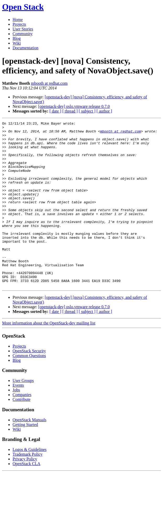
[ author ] (104, 111)
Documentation (25, 48)
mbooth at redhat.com (49, 83)
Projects (19, 24)
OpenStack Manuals (29, 453)
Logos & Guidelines (30, 482)
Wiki (17, 43)
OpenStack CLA (26, 496)
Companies (22, 427)
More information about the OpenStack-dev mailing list (48, 356)
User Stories (23, 29)
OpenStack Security (29, 384)
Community (22, 33)
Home (18, 19)
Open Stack (23, 7)
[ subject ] (87, 111)
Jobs (16, 423)
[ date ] (55, 111)
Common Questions (29, 388)
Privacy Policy (25, 492)
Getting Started (25, 457)
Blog (17, 38)
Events (18, 418)
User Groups (23, 413)
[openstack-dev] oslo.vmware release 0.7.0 (74, 106)
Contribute (21, 432)
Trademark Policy (28, 487)
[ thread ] (70, 111)
